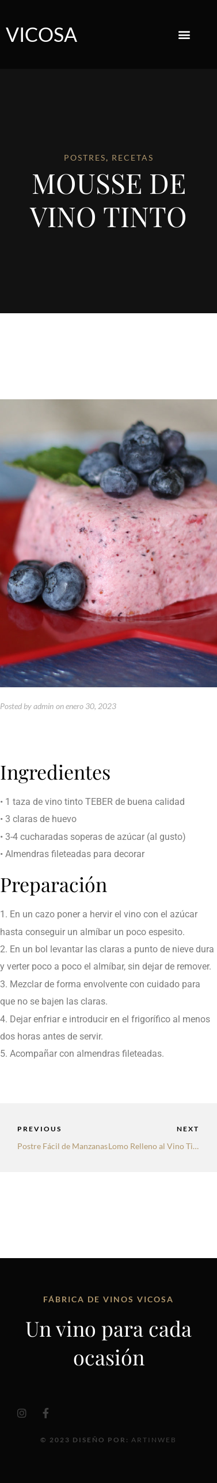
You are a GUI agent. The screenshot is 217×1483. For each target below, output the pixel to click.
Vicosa (41, 34)
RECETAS (133, 157)
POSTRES (85, 157)
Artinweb (154, 1439)
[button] (184, 34)
